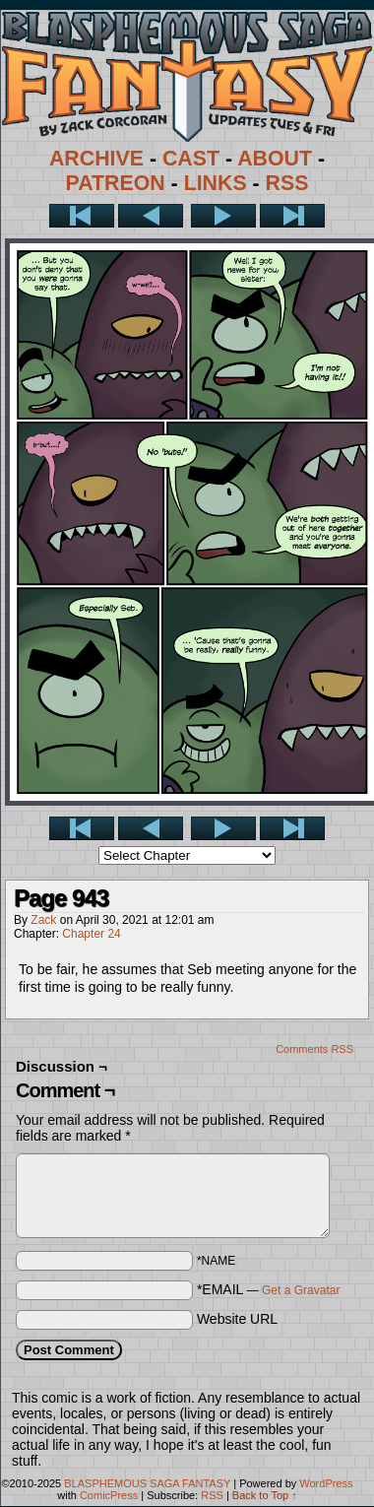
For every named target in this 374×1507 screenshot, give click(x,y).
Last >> (292, 216)
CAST (190, 158)
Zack (43, 920)
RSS (287, 183)
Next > (223, 216)
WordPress (325, 1483)
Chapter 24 (91, 934)
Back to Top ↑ (264, 1495)
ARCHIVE (96, 158)
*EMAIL (269, 1289)
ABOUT (274, 158)
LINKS (215, 183)
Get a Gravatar (301, 1290)
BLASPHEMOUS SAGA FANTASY (147, 1483)
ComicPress (109, 1495)
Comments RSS (314, 1049)
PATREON (115, 183)
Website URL (237, 1319)
